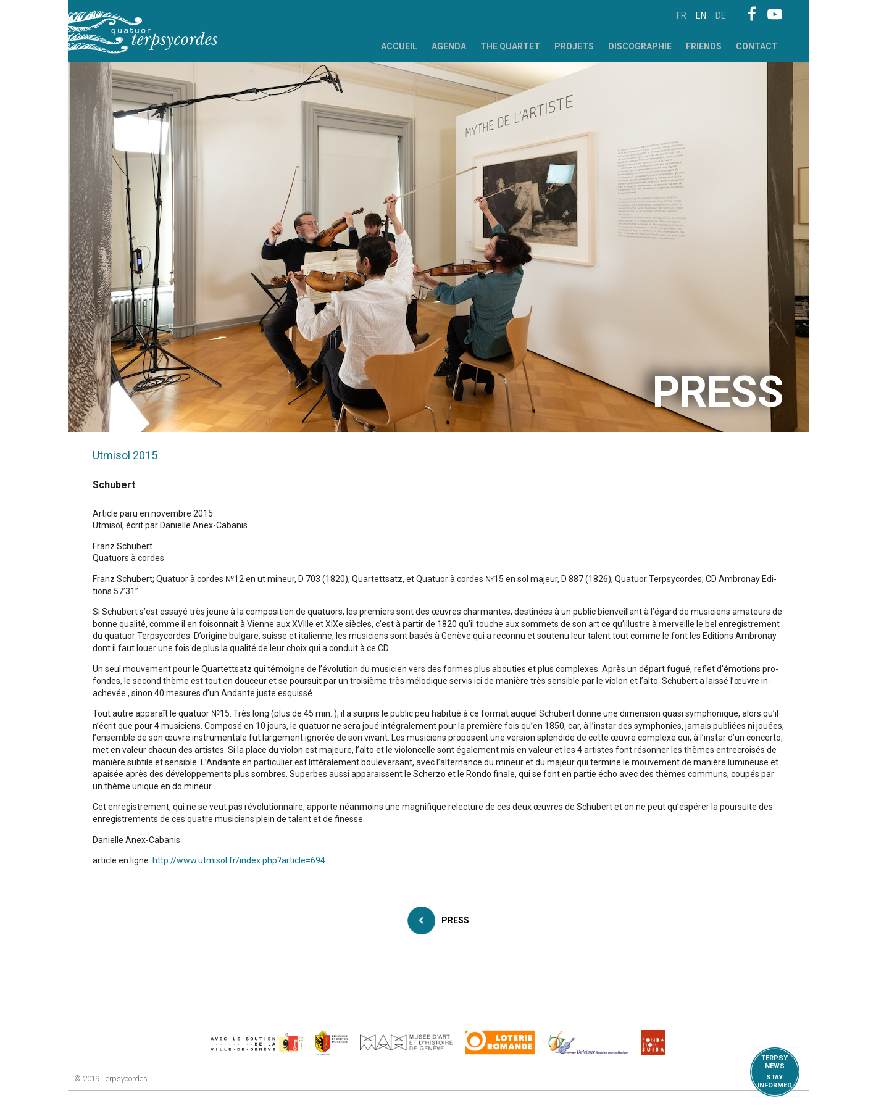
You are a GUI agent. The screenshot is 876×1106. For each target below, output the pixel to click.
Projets (574, 46)
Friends (704, 46)
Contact (757, 46)
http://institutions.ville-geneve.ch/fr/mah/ (406, 1042)
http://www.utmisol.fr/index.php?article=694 (238, 860)
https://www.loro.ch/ (500, 1042)
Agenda (449, 46)
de (720, 15)
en (701, 15)
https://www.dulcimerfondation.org (588, 1042)
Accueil (399, 46)
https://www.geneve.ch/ (256, 1042)
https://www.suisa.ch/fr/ (653, 1042)
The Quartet (510, 46)
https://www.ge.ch (331, 1042)
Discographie (640, 46)
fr (681, 15)
